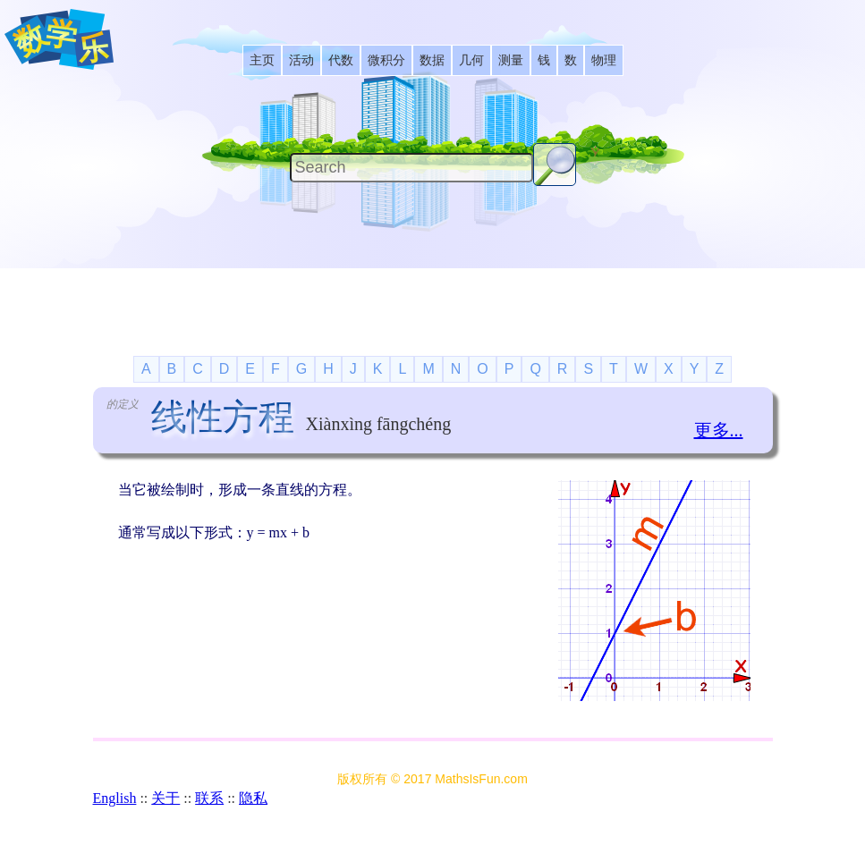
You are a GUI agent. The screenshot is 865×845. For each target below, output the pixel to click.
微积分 (386, 60)
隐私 (253, 798)
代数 (340, 60)
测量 (510, 60)
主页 (262, 60)
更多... (718, 430)
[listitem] (262, 60)
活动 (301, 60)
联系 (209, 798)
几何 (471, 60)
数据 (432, 60)
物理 (603, 60)
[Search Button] (554, 164)
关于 (165, 798)
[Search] (411, 167)
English (115, 798)
